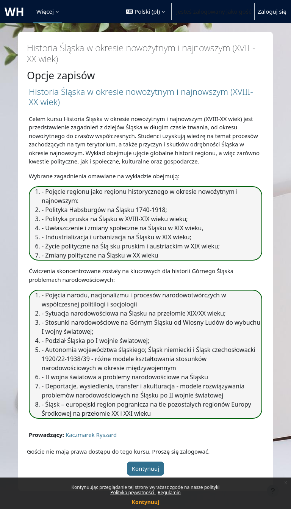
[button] (145, 11)
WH (14, 11)
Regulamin (169, 492)
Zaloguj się (272, 11)
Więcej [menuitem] (45, 11)
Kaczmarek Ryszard (91, 434)
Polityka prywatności (132, 492)
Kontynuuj (146, 502)
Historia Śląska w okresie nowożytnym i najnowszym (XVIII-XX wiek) (141, 97)
